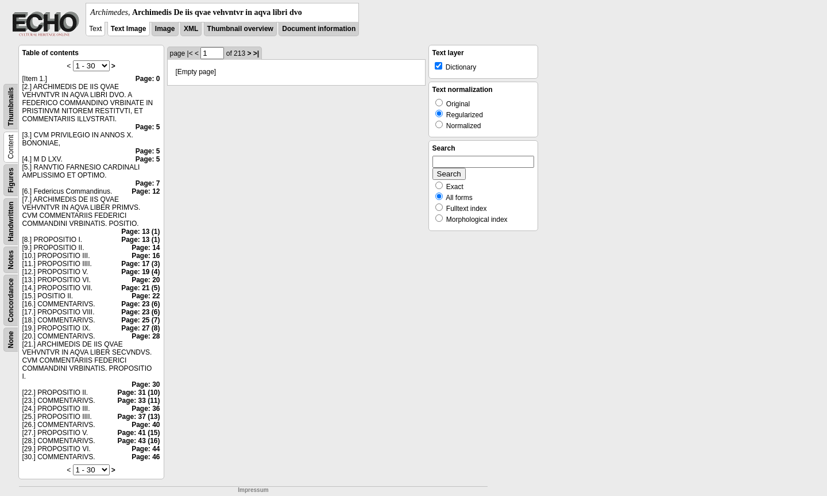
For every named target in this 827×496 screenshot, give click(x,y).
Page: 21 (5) (140, 288)
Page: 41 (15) (138, 433)
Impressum (253, 490)
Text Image (128, 29)
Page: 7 (148, 183)
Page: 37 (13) (138, 417)
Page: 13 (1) (140, 232)
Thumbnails (11, 106)
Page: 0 (148, 79)
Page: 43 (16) (138, 441)
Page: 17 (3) (140, 264)
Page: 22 (146, 296)
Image (165, 29)
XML (191, 29)
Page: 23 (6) (140, 304)
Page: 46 (146, 457)
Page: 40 (146, 425)
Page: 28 (146, 336)
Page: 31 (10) (138, 393)
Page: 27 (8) (140, 328)
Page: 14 (146, 248)
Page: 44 (146, 449)
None (11, 339)
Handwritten (11, 221)
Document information (318, 29)
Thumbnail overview (240, 29)
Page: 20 (146, 280)
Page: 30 (146, 384)
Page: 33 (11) (138, 401)
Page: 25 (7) (140, 320)
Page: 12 (146, 191)
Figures (11, 180)
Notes (11, 259)
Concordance (11, 300)
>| (256, 53)
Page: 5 (148, 127)
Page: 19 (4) (140, 272)
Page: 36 (146, 409)
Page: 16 (146, 256)
